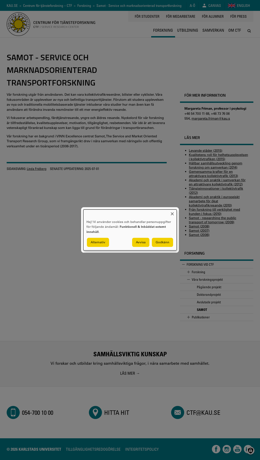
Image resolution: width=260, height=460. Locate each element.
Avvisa (141, 242)
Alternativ (98, 242)
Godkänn (162, 242)
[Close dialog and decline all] (172, 212)
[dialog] (130, 229)
